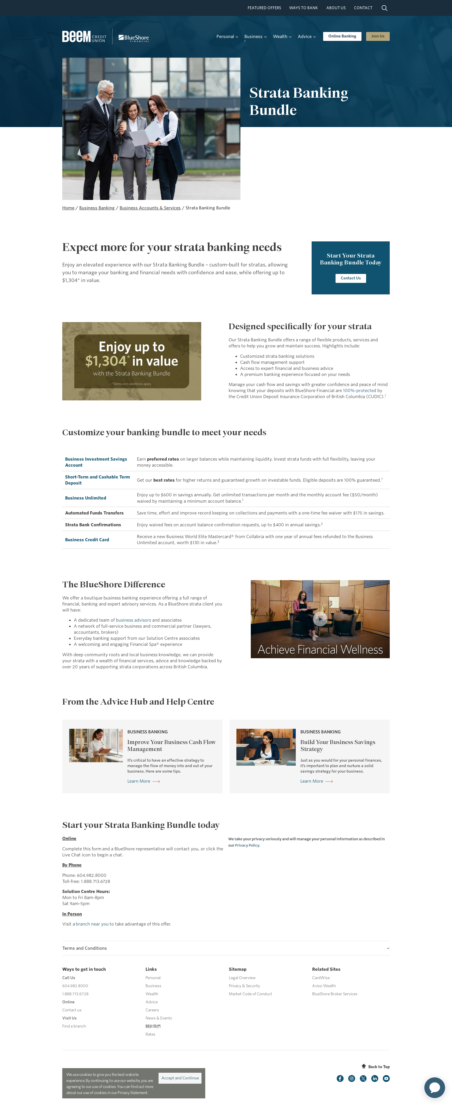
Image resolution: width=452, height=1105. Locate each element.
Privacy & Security (244, 986)
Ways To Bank (303, 8)
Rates (150, 1034)
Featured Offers (264, 8)
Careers (152, 1010)
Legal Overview (242, 978)
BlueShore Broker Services (334, 994)
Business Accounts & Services (150, 207)
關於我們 (153, 1026)
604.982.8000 (75, 986)
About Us (336, 8)
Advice (152, 1002)
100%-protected (359, 390)
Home (68, 207)
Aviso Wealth (324, 986)
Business (153, 986)
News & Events (159, 1018)
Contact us (72, 1010)
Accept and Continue (180, 1078)
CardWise (321, 978)
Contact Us (350, 278)
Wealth (152, 994)
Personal (153, 978)
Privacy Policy (247, 845)
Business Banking (97, 207)
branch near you (92, 924)
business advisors (133, 620)
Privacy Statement (132, 1093)
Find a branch (74, 1026)
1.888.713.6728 (75, 994)
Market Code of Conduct (250, 994)
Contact (363, 8)
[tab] (226, 948)
